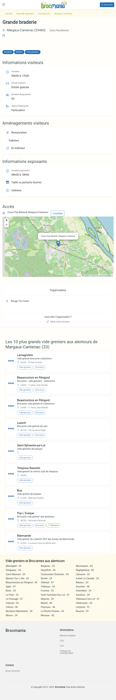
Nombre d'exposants (21, 94)
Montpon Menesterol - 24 (19, 611)
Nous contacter (12, 671)
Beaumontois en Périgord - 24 (21, 582)
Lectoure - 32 (83, 607)
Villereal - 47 (47, 582)
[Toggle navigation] (3, 4)
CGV (62, 646)
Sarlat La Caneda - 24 (87, 578)
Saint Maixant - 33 (15, 574)
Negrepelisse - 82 (85, 570)
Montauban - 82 (84, 566)
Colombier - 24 (83, 590)
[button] (58, 244)
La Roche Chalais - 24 (52, 611)
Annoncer (107, 4)
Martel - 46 (46, 603)
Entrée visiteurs (18, 83)
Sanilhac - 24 (83, 594)
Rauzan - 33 (82, 611)
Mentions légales (68, 635)
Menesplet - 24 (13, 566)
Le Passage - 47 (14, 598)
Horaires (15, 71)
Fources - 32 (47, 590)
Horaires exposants (20, 170)
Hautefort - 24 (48, 570)
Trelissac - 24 (48, 586)
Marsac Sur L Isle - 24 (17, 578)
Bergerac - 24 (48, 566)
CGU (62, 641)
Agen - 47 (11, 586)
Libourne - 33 (83, 574)
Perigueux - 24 (13, 570)
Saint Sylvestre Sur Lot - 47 (55, 594)
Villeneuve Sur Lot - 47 (88, 598)
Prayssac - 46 (48, 607)
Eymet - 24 (46, 578)
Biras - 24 (11, 590)
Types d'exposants (20, 106)
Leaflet (85, 276)
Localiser (57, 213)
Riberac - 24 (82, 582)
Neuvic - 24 (12, 615)
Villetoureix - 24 (84, 603)
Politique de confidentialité (66, 652)
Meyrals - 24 (47, 598)
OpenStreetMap (98, 276)
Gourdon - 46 (83, 586)
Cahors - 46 (12, 607)
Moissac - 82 (47, 615)
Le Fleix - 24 (12, 594)
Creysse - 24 (12, 603)
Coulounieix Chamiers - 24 (55, 574)
